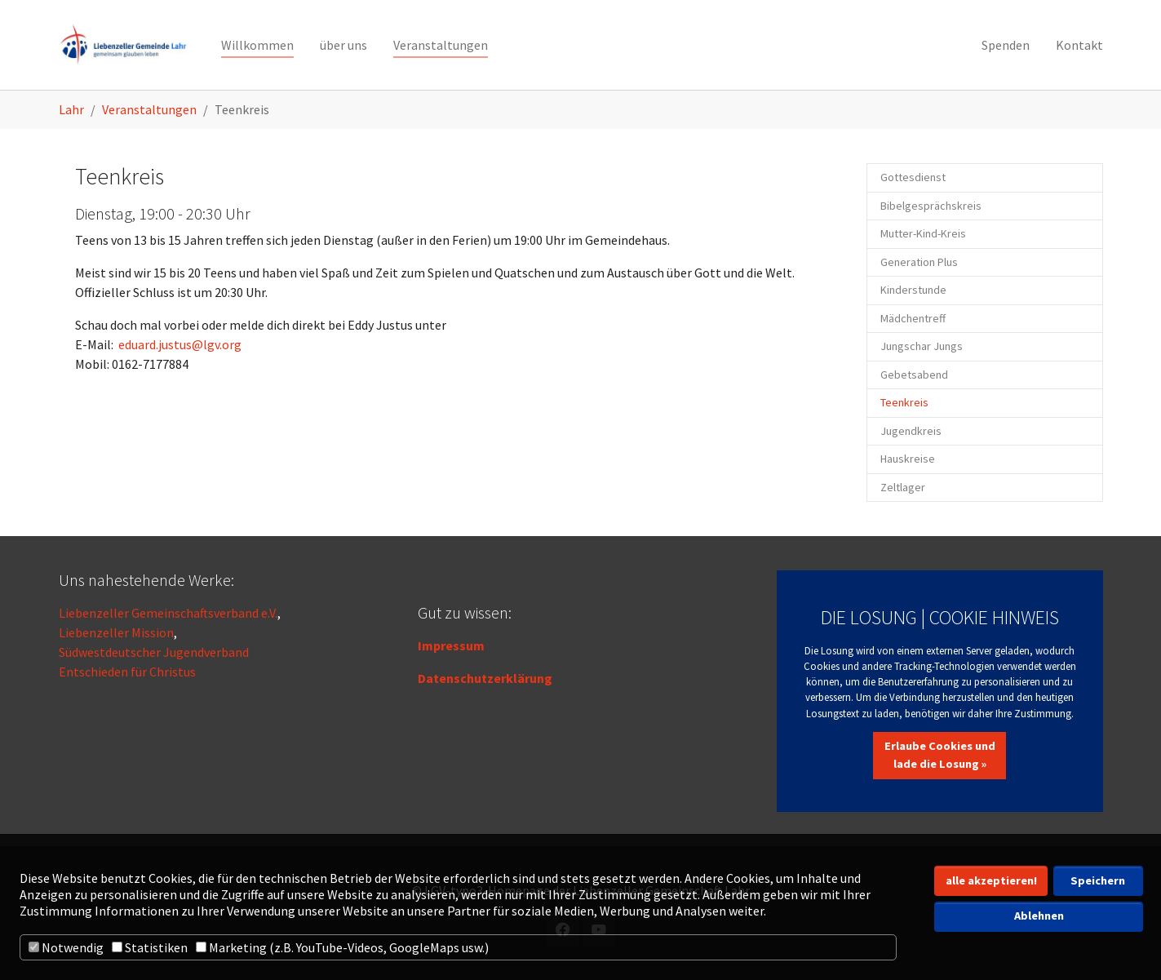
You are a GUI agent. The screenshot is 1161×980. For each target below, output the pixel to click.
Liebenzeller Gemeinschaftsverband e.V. (168, 613)
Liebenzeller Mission (116, 632)
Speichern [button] (1097, 880)
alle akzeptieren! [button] (991, 880)
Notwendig (66, 947)
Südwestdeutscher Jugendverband (154, 652)
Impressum (451, 645)
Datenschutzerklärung (485, 678)
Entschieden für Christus (127, 671)
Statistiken (150, 947)
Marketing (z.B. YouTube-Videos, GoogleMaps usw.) (342, 947)
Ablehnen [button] (1039, 915)
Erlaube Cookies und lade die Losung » (939, 754)
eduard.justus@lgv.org (180, 344)
